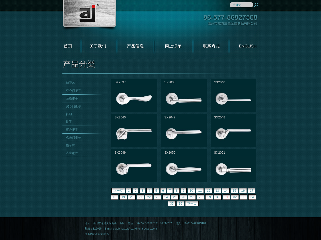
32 (235, 197)
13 (217, 190)
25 (175, 197)
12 (208, 190)
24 (166, 197)
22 (149, 197)
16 (243, 190)
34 (252, 197)
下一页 (192, 203)
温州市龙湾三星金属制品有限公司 (89, 15)
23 (157, 197)
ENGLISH (244, 46)
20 (132, 197)
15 (234, 190)
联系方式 (211, 46)
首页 (71, 46)
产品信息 (135, 46)
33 (243, 197)
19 (123, 197)
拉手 (69, 122)
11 (200, 190)
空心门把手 (73, 90)
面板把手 (72, 98)
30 (218, 197)
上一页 (118, 190)
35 (172, 203)
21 (140, 197)
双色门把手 (73, 137)
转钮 (69, 114)
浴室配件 (72, 153)
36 (180, 203)
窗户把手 (72, 129)
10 (191, 190)
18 (114, 197)
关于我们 (99, 46)
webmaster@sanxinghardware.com (136, 228)
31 (226, 197)
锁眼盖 (70, 83)
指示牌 (70, 145)
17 (251, 190)
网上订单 (173, 46)
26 (183, 197)
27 (192, 197)
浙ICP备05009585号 (97, 234)
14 (226, 190)
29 (209, 197)
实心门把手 (73, 106)
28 (200, 197)
